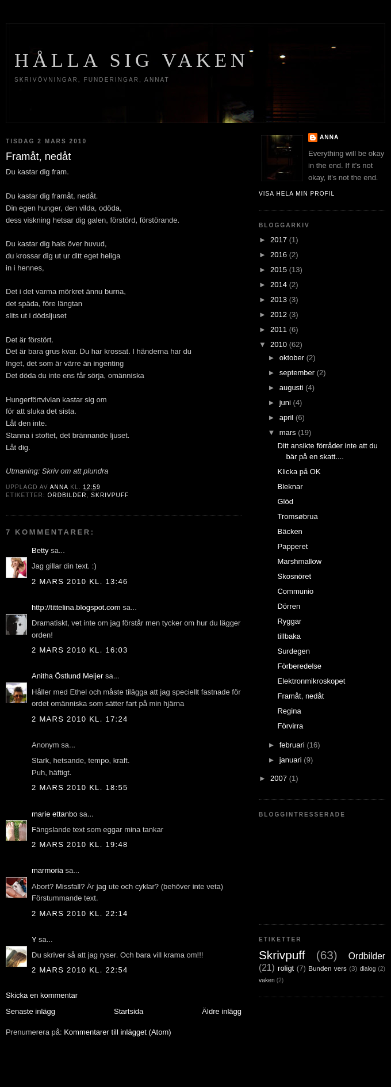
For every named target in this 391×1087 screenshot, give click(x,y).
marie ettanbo (55, 814)
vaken (267, 980)
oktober (292, 357)
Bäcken (289, 531)
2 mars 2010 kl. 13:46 (80, 581)
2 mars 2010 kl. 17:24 (80, 719)
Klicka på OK (298, 471)
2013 (279, 299)
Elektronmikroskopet (311, 681)
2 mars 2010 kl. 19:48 (80, 844)
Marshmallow (299, 561)
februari (293, 745)
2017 (279, 239)
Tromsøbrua (297, 516)
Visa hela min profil (297, 193)
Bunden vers (327, 968)
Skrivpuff (110, 495)
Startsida (128, 1011)
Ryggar (289, 621)
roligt (286, 968)
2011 (279, 329)
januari (291, 760)
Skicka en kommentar (42, 995)
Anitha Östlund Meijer (68, 676)
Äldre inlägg (221, 1011)
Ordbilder (66, 495)
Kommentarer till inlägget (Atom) (117, 1032)
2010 (279, 344)
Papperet (292, 546)
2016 (279, 254)
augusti (292, 387)
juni (286, 402)
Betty (40, 550)
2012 (279, 314)
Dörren (288, 606)
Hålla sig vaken (131, 60)
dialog (368, 969)
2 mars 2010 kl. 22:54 (80, 970)
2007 (279, 778)
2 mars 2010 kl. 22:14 (80, 913)
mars (288, 432)
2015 (279, 269)
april (287, 417)
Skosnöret (294, 576)
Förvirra (290, 726)
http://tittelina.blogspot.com (76, 607)
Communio (295, 591)
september (298, 372)
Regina (289, 711)
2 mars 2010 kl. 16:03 (80, 650)
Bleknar (289, 486)
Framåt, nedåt (300, 696)
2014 (279, 284)
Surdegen (293, 651)
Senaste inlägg (30, 1011)
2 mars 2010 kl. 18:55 (80, 787)
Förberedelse (299, 666)
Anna (329, 137)
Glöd (285, 501)
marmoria (47, 870)
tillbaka (288, 636)
